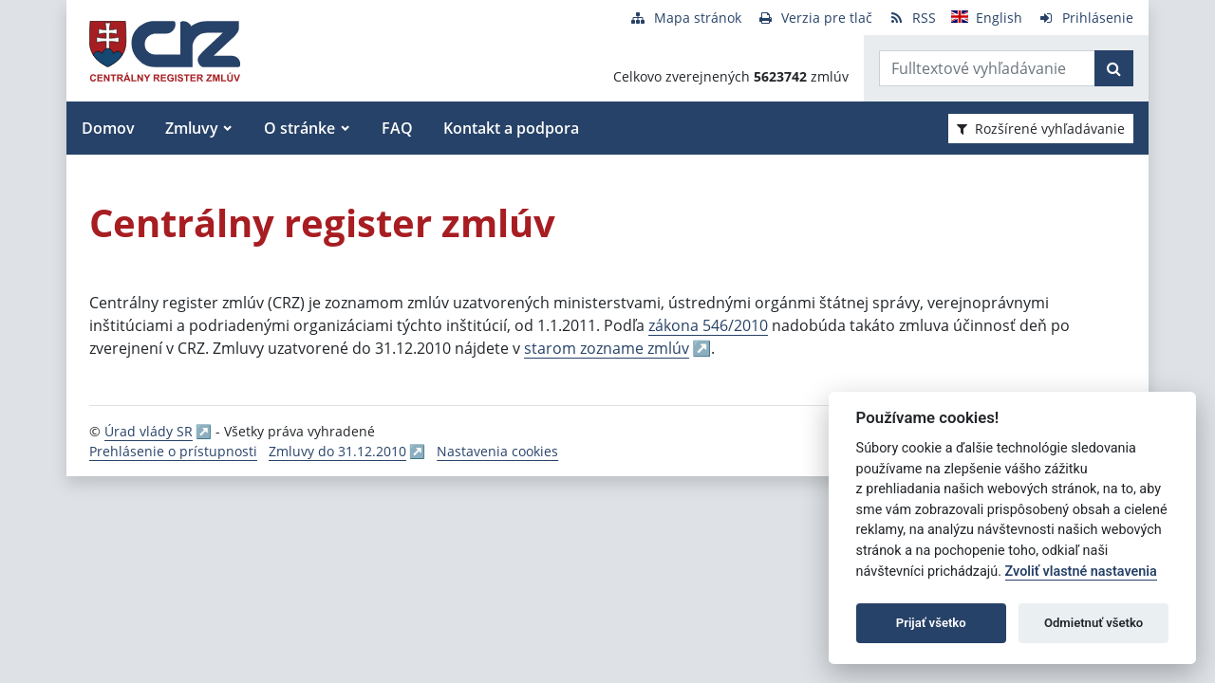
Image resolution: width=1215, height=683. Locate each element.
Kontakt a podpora (511, 128)
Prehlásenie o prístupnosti (173, 451)
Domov (108, 128)
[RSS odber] (912, 18)
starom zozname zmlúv (606, 348)
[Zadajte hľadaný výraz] (987, 68)
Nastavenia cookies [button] (497, 451)
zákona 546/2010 (708, 325)
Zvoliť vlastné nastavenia (1081, 571)
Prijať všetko (931, 623)
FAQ (397, 128)
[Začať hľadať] (1113, 68)
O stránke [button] (299, 128)
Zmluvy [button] (191, 128)
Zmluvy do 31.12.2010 (337, 451)
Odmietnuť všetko (1093, 623)
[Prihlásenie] (1085, 18)
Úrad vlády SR (148, 431)
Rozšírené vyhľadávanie (1041, 129)
